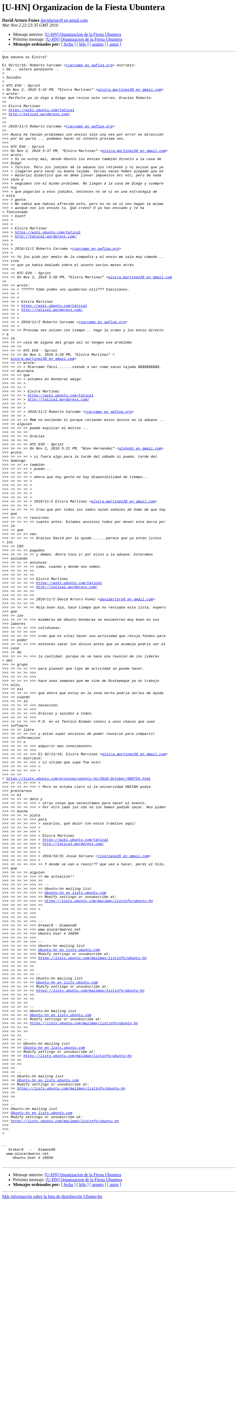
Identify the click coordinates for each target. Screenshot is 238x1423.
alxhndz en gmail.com (140, 527)
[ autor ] (114, 44)
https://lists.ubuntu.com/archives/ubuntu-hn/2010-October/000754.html (79, 923)
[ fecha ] (68, 44)
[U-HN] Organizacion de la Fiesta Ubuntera (83, 34)
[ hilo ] (83, 44)
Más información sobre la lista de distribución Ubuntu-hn (52, 1418)
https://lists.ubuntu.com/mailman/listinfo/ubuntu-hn (99, 1070)
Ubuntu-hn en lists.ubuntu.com (75, 1060)
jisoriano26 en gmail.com (123, 1016)
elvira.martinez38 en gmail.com (129, 96)
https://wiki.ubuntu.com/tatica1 (41, 121)
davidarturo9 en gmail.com (64, 20)
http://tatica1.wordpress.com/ (39, 126)
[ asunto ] (97, 44)
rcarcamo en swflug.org (89, 67)
